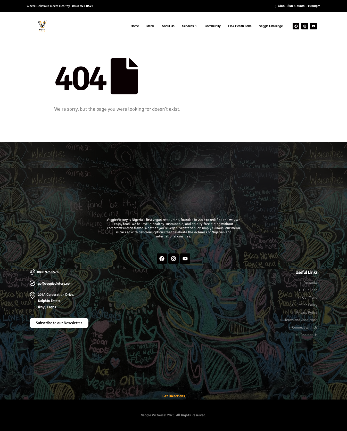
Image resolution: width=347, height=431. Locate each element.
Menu (150, 26)
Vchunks (310, 282)
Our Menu (309, 297)
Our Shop (310, 290)
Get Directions (173, 396)
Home (135, 26)
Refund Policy (306, 305)
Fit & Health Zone (239, 26)
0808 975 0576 (82, 6)
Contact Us (309, 335)
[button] (173, 153)
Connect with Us (304, 327)
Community (213, 26)
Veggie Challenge (271, 26)
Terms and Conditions (301, 320)
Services (188, 26)
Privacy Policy (306, 312)
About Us (168, 26)
